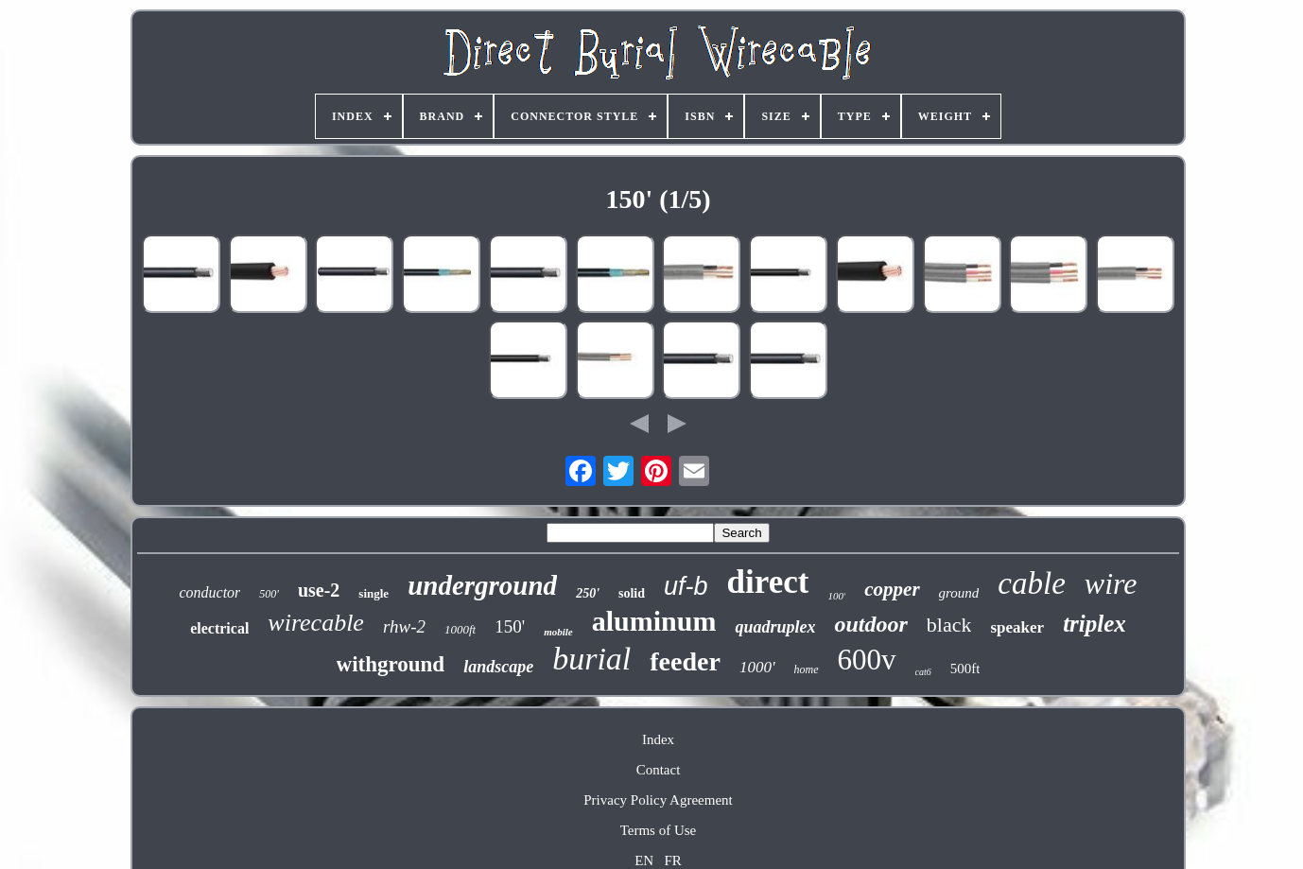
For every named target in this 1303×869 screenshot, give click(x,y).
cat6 (923, 672)
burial (591, 658)
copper (891, 589)
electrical (219, 628)
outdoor (870, 624)
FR (672, 860)
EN (643, 860)
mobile (558, 631)
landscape (498, 666)
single (373, 593)
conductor (209, 592)
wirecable (316, 622)
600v (867, 659)
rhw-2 (404, 626)
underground (482, 585)
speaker (1017, 627)
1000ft (460, 629)
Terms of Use (658, 830)
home (806, 669)
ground (959, 592)
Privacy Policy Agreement (657, 800)
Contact (658, 769)
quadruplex (775, 626)
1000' (757, 667)
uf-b (686, 586)
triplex (1094, 623)
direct (768, 582)
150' (510, 626)
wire (1111, 583)
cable (1031, 583)
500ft (965, 668)
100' (836, 595)
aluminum (654, 620)
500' (269, 593)
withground (391, 664)
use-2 (318, 590)
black (949, 624)
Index (658, 739)
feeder (685, 661)
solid (631, 593)
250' (587, 593)
